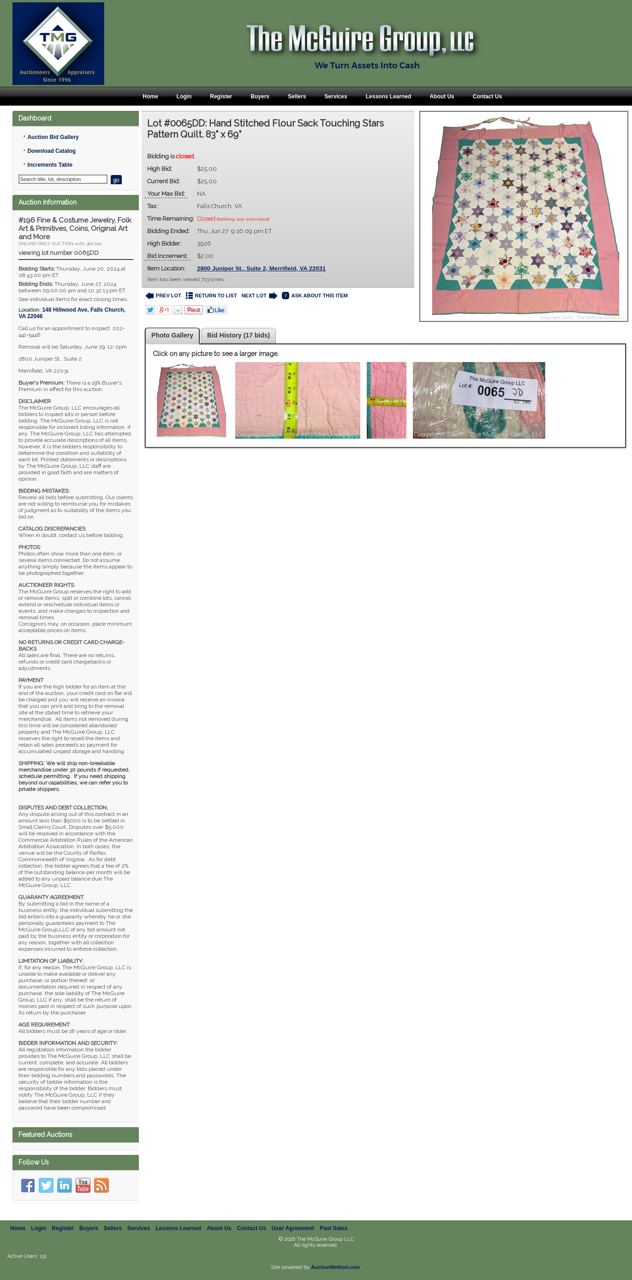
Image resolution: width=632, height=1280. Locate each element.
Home (150, 96)
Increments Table (49, 165)
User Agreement (293, 1228)
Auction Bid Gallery (52, 137)
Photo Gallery (172, 335)
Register (221, 96)
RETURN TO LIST (211, 295)
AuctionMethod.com (335, 1267)
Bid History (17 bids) (238, 335)
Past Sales (333, 1228)
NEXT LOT (259, 295)
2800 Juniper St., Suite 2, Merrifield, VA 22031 (261, 268)
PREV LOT (163, 295)
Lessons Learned (388, 96)
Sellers (297, 96)
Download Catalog (51, 151)
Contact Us (487, 96)
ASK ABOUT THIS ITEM (315, 295)
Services (335, 96)
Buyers (259, 96)
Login (184, 96)
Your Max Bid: (166, 193)
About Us (441, 96)
